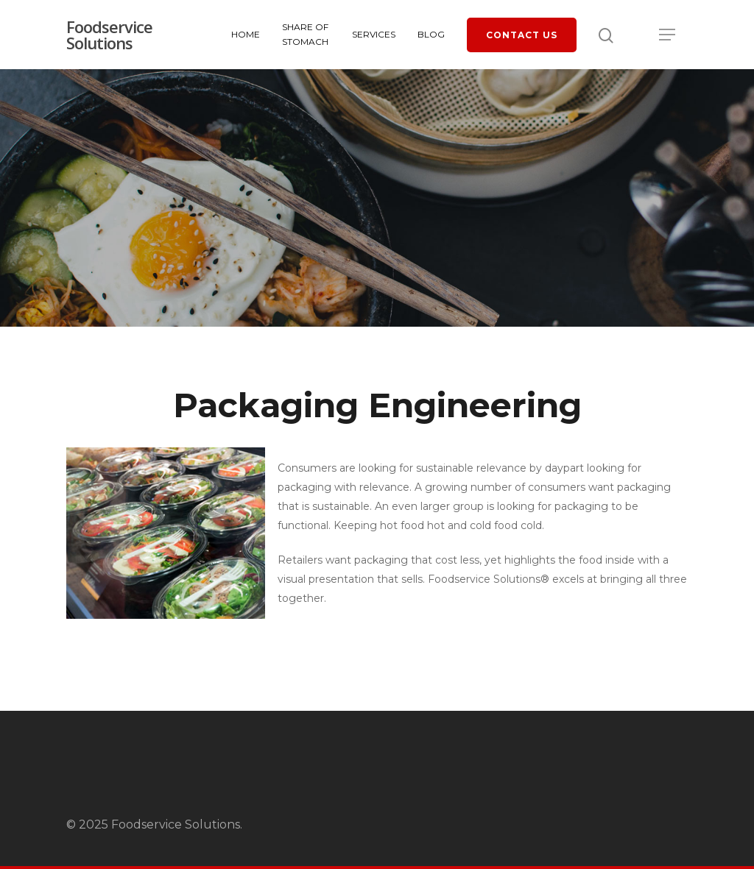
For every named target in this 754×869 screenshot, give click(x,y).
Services (373, 34)
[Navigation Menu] (668, 34)
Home (245, 34)
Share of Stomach (305, 34)
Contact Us (521, 34)
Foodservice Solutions (109, 34)
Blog (431, 34)
